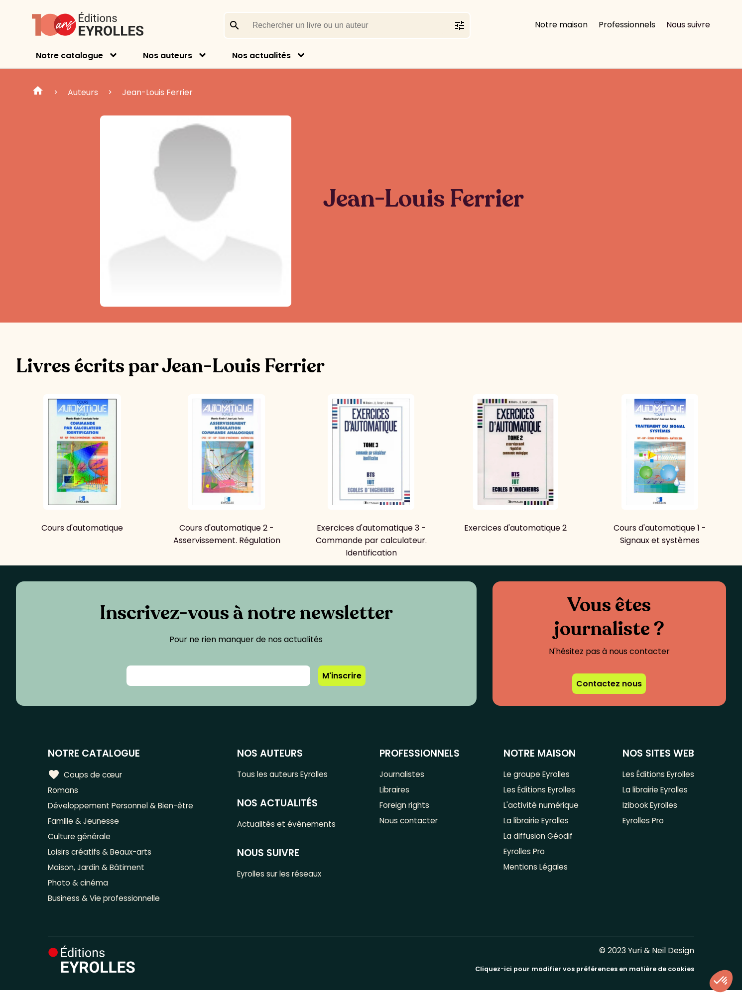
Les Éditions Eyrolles (538, 790)
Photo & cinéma (79, 889)
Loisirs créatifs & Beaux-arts (102, 856)
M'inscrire (342, 675)
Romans (64, 790)
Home (38, 92)
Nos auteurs (167, 55)
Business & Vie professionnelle (106, 905)
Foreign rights (408, 807)
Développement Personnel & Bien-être (125, 807)
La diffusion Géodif (535, 840)
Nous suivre (688, 24)
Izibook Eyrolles (647, 807)
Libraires (397, 790)
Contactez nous (609, 683)
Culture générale (81, 840)
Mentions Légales (534, 873)
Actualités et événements (291, 825)
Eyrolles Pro (523, 856)
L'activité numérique (539, 807)
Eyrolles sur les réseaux (286, 876)
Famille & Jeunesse (85, 823)
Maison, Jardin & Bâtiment (98, 873)
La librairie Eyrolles (536, 823)
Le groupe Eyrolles (536, 774)
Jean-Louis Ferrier (157, 92)
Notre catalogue (69, 55)
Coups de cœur (86, 774)
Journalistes (405, 774)
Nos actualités (261, 55)
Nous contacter (412, 823)
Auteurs (83, 92)
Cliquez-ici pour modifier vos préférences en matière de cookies (584, 977)
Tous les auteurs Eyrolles (288, 774)
